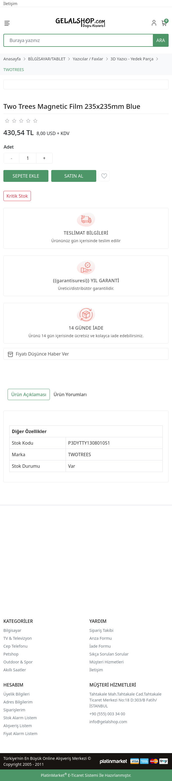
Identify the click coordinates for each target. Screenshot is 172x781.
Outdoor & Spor (18, 662)
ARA (161, 40)
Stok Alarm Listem (20, 717)
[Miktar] (27, 158)
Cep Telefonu (15, 646)
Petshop (11, 654)
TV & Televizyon (17, 638)
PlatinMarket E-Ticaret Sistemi (69, 775)
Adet (9, 147)
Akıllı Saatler (14, 669)
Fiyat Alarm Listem (20, 733)
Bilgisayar (12, 630)
